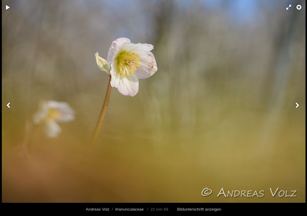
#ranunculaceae (129, 209)
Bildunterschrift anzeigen (199, 209)
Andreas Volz (97, 209)
